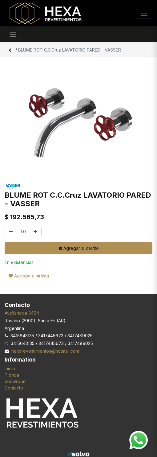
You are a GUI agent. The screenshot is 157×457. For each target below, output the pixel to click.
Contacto (14, 387)
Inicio (10, 368)
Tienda (12, 375)
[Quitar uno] (11, 231)
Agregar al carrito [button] (78, 248)
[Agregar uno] (35, 231)
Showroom (15, 381)
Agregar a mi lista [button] (29, 275)
